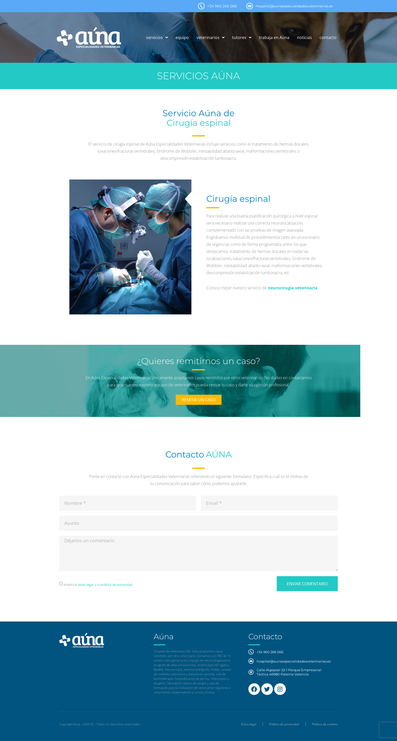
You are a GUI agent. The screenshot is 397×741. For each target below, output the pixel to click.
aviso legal (85, 584)
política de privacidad (116, 584)
